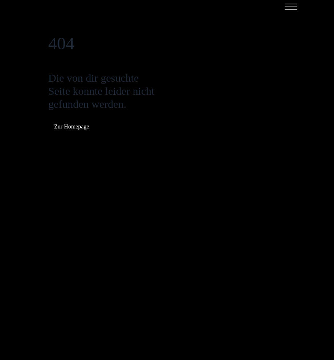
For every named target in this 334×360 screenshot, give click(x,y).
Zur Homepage (71, 126)
